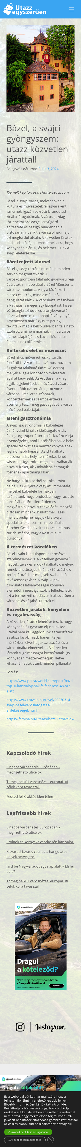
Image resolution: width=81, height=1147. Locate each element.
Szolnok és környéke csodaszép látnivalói (40, 842)
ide (63, 1104)
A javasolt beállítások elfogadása (28, 1132)
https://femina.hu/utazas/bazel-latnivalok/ (40, 719)
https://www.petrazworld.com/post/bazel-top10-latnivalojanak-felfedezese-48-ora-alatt (40, 686)
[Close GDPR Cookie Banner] (50, 1140)
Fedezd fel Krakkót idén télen (30, 796)
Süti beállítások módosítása (24, 1140)
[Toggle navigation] (71, 9)
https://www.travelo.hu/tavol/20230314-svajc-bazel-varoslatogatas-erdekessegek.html (38, 705)
